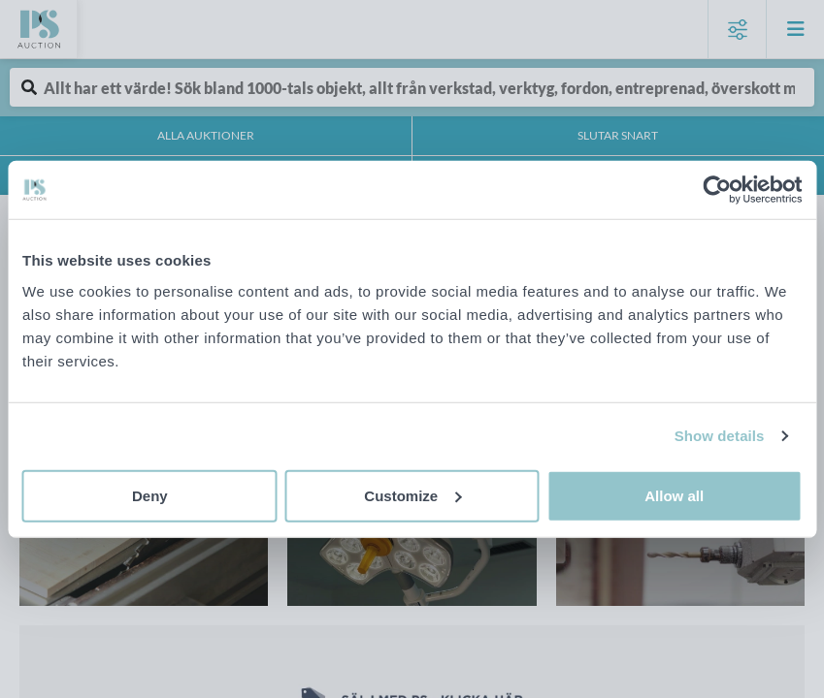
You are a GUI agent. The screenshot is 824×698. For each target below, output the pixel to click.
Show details (720, 436)
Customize (412, 495)
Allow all (674, 495)
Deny (150, 495)
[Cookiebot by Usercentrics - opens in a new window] (717, 190)
